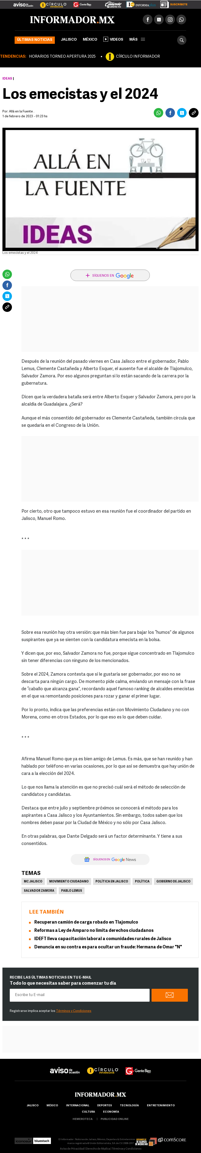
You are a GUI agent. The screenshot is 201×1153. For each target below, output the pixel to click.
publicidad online (115, 1119)
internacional (77, 1105)
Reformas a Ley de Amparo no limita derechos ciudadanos (93, 930)
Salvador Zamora (39, 891)
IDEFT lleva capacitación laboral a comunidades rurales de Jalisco (102, 939)
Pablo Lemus (71, 891)
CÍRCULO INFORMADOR (138, 57)
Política (142, 881)
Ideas (7, 78)
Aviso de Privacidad (72, 1149)
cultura (88, 1112)
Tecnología (129, 1105)
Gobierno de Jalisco (173, 881)
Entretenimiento (161, 1105)
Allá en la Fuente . (21, 111)
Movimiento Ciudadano (69, 881)
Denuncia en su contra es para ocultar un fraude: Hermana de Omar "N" (108, 947)
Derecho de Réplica (98, 1149)
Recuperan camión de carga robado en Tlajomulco (86, 922)
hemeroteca (83, 1119)
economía (111, 1112)
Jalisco (69, 40)
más (137, 40)
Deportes (104, 1105)
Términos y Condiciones (73, 1011)
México (90, 40)
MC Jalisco (33, 881)
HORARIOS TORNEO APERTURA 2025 (62, 57)
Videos (113, 39)
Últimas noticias (34, 40)
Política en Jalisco (112, 881)
